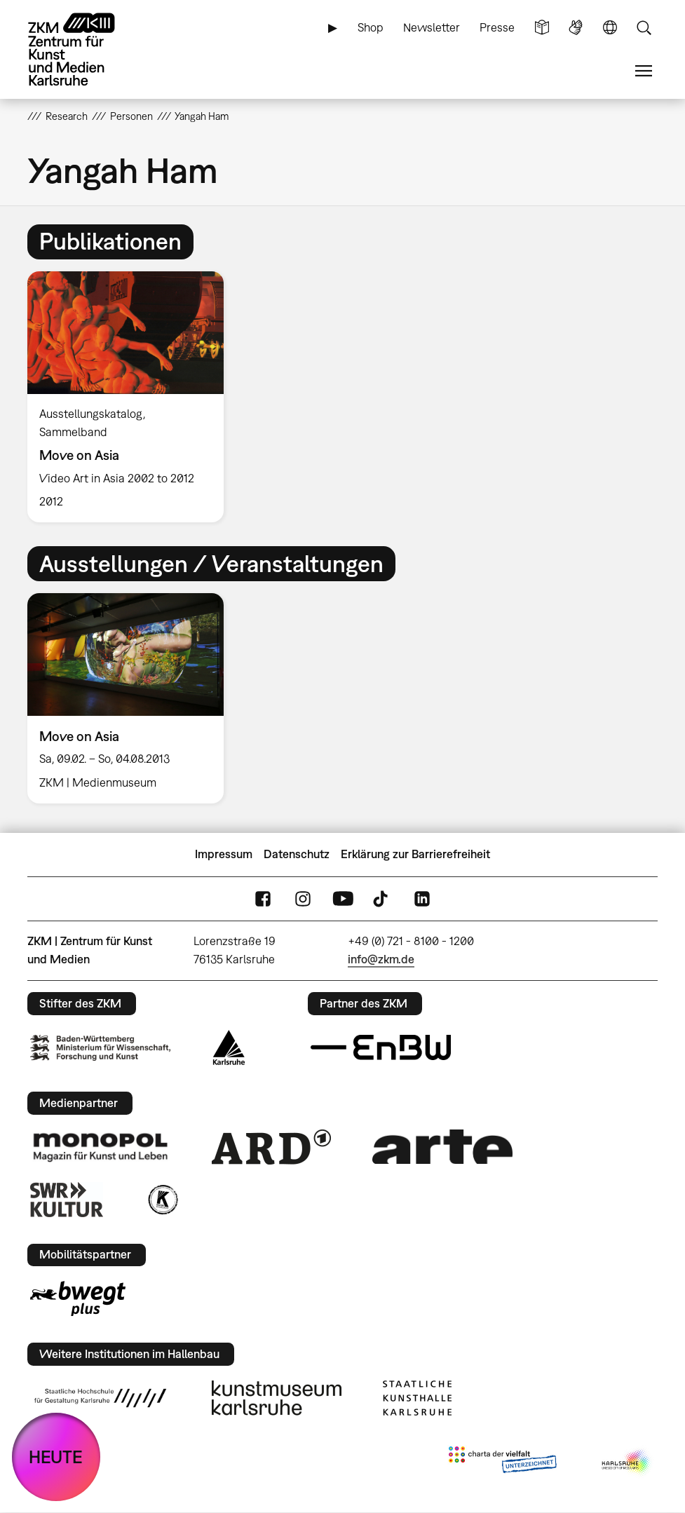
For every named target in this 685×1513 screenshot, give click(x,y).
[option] (131, 397)
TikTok (382, 898)
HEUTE (56, 1456)
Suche (644, 27)
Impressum (223, 854)
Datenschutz (297, 854)
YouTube (343, 898)
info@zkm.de (381, 959)
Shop (371, 27)
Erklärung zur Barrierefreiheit (415, 854)
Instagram (303, 898)
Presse (497, 27)
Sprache (610, 27)
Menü (644, 71)
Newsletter (431, 27)
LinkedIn (422, 898)
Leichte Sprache (542, 27)
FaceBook (263, 898)
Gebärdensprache (576, 27)
